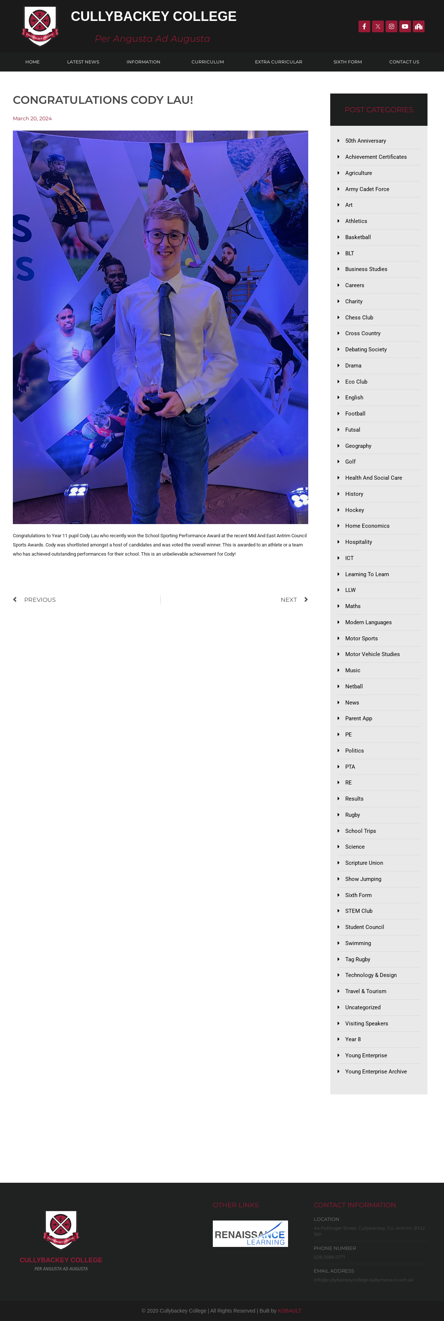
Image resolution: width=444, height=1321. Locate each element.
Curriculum (210, 62)
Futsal (352, 430)
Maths (353, 606)
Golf (350, 461)
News (352, 702)
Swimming (358, 943)
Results (354, 798)
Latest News (83, 62)
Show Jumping (363, 879)
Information (145, 62)
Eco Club (356, 381)
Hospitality (358, 542)
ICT (349, 558)
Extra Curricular (280, 62)
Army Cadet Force (367, 189)
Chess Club (359, 317)
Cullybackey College (154, 16)
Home (32, 62)
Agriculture (358, 173)
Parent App (358, 718)
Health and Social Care (373, 478)
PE (348, 734)
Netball (354, 686)
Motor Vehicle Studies (372, 654)
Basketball (358, 237)
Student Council (364, 927)
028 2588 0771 (329, 1257)
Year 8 (353, 1039)
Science (355, 847)
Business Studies (366, 269)
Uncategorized (363, 1007)
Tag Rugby (357, 959)
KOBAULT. (290, 1311)
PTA (350, 767)
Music (352, 670)
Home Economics (367, 526)
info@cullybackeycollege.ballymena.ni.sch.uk (363, 1279)
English (354, 397)
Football (355, 413)
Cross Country (363, 333)
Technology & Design (371, 975)
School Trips (360, 831)
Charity (354, 301)
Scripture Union (364, 863)
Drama (353, 365)
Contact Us (404, 62)
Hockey (354, 510)
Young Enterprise (366, 1055)
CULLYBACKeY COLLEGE (60, 1260)
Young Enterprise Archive (376, 1071)
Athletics (356, 221)
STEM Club (358, 911)
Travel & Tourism (365, 991)
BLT (349, 253)
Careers (354, 285)
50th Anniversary (365, 141)
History (354, 494)
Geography (358, 446)
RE (348, 782)
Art (349, 205)
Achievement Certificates (376, 157)
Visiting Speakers (366, 1023)
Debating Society (366, 349)
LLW (350, 590)
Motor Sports (361, 638)
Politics (354, 750)
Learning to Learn (367, 574)
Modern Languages (368, 622)
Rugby (352, 815)
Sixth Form (348, 62)
